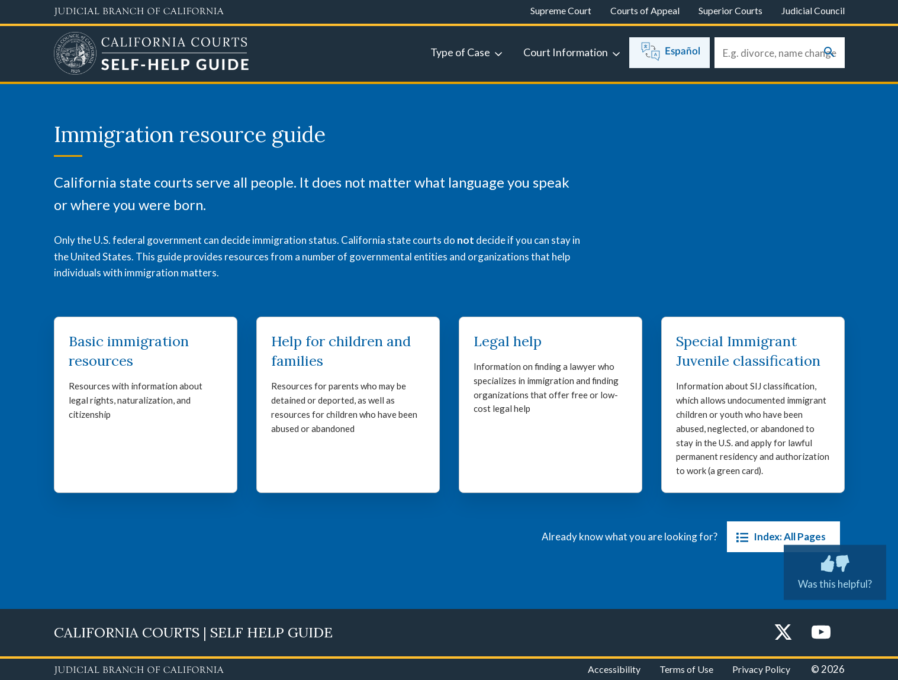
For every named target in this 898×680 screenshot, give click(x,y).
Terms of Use (686, 669)
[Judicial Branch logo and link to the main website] (139, 11)
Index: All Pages (779, 536)
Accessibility (614, 669)
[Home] (152, 55)
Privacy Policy (761, 669)
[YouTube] (821, 633)
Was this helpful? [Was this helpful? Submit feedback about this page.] (835, 570)
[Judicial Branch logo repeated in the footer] (139, 670)
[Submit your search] (829, 53)
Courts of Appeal (645, 10)
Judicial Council (813, 10)
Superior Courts (730, 10)
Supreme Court (560, 10)
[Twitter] (783, 633)
